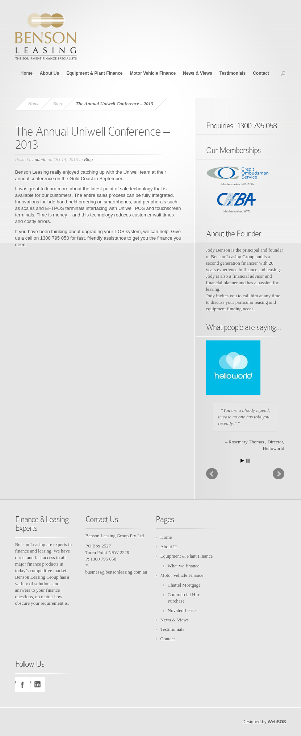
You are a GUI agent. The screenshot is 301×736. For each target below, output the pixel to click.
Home (27, 73)
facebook (22, 684)
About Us (49, 73)
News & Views (197, 73)
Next (278, 474)
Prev (212, 474)
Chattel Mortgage (184, 585)
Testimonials (233, 73)
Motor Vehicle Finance (153, 73)
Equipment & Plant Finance (94, 73)
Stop (248, 461)
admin (41, 159)
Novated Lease (182, 610)
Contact (261, 73)
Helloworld (273, 448)
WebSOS (277, 721)
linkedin (37, 684)
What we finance (184, 565)
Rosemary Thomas (247, 442)
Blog (57, 103)
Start (242, 461)
